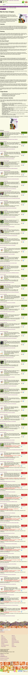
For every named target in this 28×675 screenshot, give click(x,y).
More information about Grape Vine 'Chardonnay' (8, 188)
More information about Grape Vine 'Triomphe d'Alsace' (9, 605)
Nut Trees (5, 6)
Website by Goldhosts (3, 659)
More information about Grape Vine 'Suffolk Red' (8, 584)
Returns (13, 645)
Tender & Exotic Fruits (19, 6)
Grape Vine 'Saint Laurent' (4, 379)
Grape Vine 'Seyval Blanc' (4, 555)
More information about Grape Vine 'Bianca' (7, 158)
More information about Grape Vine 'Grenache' (7, 481)
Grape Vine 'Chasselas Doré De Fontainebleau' (7, 442)
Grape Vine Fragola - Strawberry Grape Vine (7, 461)
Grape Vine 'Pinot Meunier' (4, 331)
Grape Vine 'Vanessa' (3, 607)
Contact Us (13, 636)
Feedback (2, 643)
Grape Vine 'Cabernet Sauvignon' (5, 170)
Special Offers (14, 639)
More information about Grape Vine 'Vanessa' (7, 615)
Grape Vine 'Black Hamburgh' (4, 160)
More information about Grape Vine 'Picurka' (7, 533)
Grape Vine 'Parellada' (3, 294)
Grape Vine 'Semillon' (3, 405)
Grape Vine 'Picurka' (3, 524)
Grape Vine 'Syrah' (3, 586)
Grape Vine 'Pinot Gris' (3, 322)
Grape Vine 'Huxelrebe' (3, 237)
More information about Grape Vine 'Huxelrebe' (7, 245)
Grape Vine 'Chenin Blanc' (4, 200)
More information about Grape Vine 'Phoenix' (7, 311)
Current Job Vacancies (15, 642)
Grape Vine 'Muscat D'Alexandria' (5, 284)
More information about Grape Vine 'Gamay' (7, 226)
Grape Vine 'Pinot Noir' (3, 340)
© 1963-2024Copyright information (3, 656)
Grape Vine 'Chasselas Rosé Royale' (5, 190)
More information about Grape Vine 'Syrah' (7, 594)
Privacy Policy (3, 646)
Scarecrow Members (4, 642)
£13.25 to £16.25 (23, 426)
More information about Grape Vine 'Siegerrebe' (8, 574)
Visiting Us (3, 636)
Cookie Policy (11, 0)
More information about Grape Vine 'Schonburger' (8, 403)
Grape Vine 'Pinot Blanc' (4, 313)
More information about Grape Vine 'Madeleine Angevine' (9, 272)
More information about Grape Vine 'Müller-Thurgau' (8, 501)
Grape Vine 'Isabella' (3, 247)
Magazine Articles (6, 7)
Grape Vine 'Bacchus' (3, 141)
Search (13, 643)
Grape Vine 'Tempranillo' (4, 414)
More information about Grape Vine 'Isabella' (7, 254)
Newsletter (2, 628)
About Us (13, 635)
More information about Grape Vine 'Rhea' (7, 553)
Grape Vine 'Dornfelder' (3, 210)
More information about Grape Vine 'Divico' (7, 459)
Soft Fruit (9, 6)
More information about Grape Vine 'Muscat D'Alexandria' (9, 292)
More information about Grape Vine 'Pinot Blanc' (8, 320)
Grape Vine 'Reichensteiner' (4, 535)
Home (1, 7)
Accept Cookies (16, 0)
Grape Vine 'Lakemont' (3, 483)
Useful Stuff (13, 638)
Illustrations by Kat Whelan (4, 658)
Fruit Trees (2, 6)
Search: (4, 4)
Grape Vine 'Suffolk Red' (4, 576)
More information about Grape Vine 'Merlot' (7, 282)
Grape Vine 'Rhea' (3, 545)
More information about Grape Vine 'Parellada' (7, 302)
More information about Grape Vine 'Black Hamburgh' (9, 168)
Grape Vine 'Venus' (3, 423)
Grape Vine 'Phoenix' (3, 304)
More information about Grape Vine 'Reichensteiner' (8, 543)
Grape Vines (13, 6)
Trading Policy (3, 638)
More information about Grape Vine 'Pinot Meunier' (8, 338)
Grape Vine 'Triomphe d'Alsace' (5, 596)
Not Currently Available (24, 442)
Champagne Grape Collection (4, 131)
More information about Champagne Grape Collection (9, 139)
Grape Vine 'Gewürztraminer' (4, 228)
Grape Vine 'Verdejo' (3, 432)
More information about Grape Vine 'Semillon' (7, 412)
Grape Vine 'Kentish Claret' (4, 256)
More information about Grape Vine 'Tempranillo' (8, 421)
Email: (1, 629)
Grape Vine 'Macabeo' (3, 503)
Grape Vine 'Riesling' (3, 369)
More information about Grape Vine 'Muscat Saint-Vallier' (9, 522)
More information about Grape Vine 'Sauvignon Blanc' (9, 394)
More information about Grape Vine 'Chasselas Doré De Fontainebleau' (11, 449)
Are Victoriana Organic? (5, 645)
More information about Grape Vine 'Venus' (7, 430)
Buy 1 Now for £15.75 (24, 141)
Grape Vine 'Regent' (3, 359)
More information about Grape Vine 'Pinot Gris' (7, 329)
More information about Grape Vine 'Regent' (7, 367)
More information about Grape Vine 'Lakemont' (7, 491)
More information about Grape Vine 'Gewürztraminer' (8, 235)
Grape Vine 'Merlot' (3, 274)
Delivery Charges (4, 639)
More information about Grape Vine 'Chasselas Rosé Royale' (10, 198)
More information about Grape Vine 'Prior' (7, 357)
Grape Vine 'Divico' (3, 451)
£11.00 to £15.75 (23, 153)
